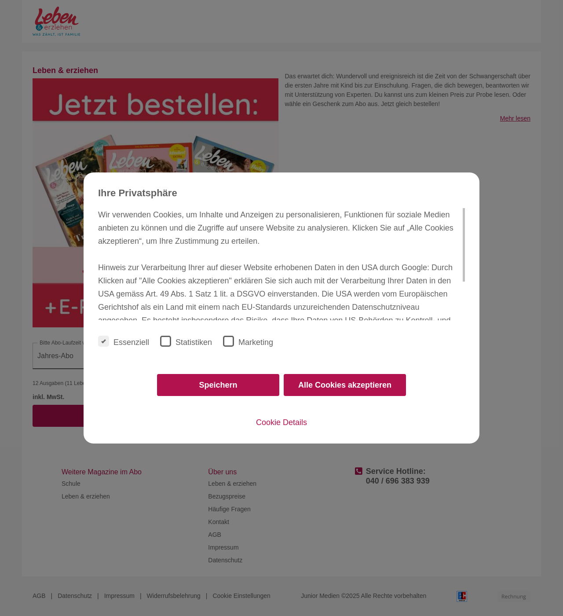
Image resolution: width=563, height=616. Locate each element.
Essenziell (123, 341)
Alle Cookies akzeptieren (344, 385)
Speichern (218, 385)
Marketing (248, 341)
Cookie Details (281, 422)
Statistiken (186, 341)
